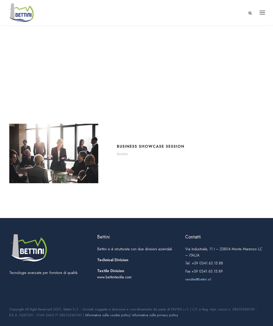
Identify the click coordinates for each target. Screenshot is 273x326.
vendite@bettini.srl (198, 279)
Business (122, 154)
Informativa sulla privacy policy (155, 315)
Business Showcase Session (150, 146)
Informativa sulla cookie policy (107, 315)
